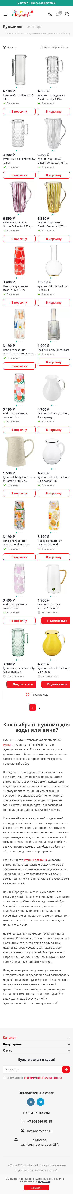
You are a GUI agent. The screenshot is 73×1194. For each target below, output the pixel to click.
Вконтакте (31, 1102)
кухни (7, 745)
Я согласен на (34, 1077)
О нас (7, 1050)
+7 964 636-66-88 (39, 1121)
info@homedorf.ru (39, 1131)
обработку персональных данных (43, 1077)
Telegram (40, 1102)
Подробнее (44, 1181)
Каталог (9, 1037)
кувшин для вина (35, 860)
